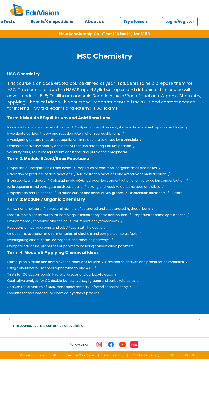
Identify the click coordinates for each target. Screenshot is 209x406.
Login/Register (179, 21)
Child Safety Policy (146, 355)
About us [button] (95, 21)
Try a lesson (135, 21)
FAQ (172, 355)
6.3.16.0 (189, 355)
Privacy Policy (113, 355)
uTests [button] (8, 21)
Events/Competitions (52, 21)
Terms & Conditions (79, 355)
